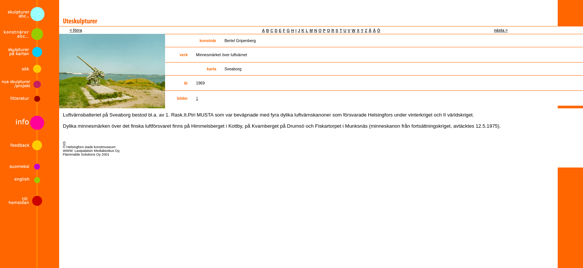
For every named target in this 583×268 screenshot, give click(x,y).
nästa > (501, 30)
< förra (76, 30)
